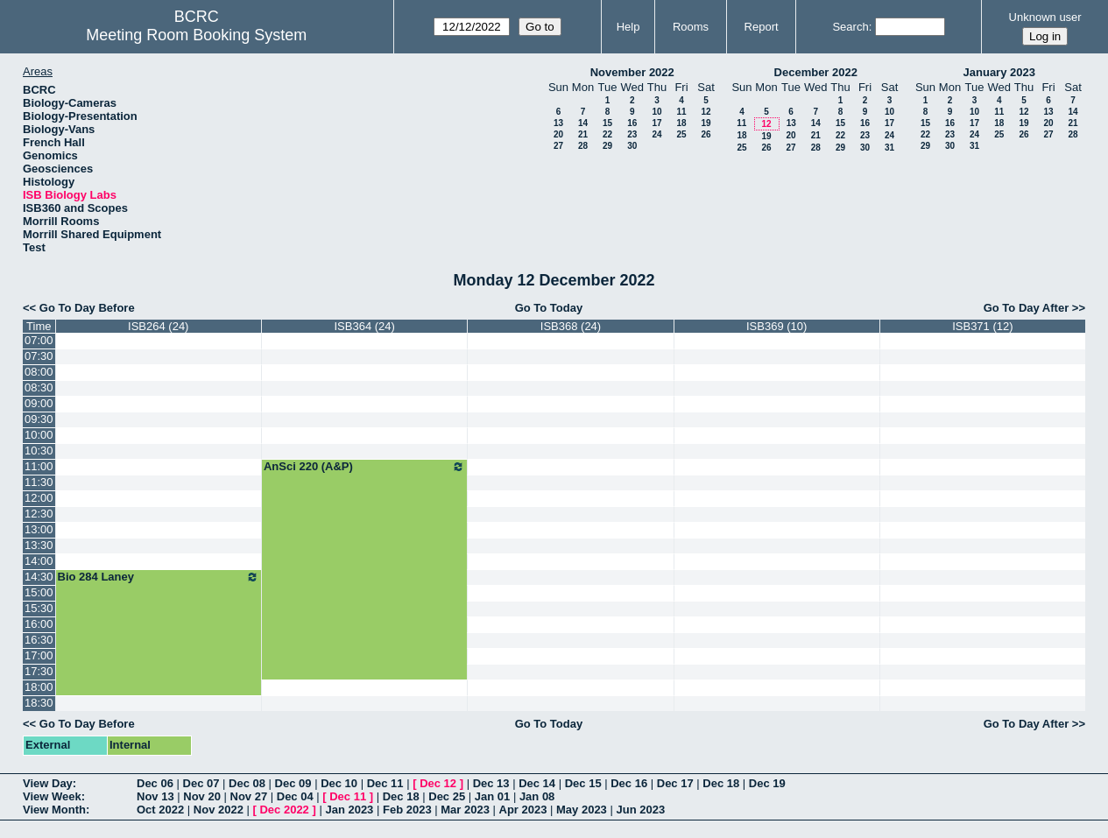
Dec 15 (583, 783)
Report (762, 26)
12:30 (39, 513)
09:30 (39, 419)
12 (705, 111)
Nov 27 (249, 796)
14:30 (39, 576)
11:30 (39, 482)
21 (583, 134)
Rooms (691, 26)
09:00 (39, 403)
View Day (48, 783)
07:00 (39, 340)
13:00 (39, 529)
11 (681, 111)
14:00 (39, 560)
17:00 (39, 655)
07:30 (39, 356)
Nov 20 (202, 796)
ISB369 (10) (776, 326)
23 (632, 134)
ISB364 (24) (364, 326)
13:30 (39, 545)
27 (558, 146)
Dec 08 (247, 783)
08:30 (39, 387)
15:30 (39, 608)
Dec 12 (438, 783)
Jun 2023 (640, 809)
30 (632, 146)
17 (656, 123)
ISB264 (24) (158, 326)
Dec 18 (720, 783)
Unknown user (1045, 17)
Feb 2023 (407, 809)
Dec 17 (675, 783)
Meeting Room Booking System (196, 35)
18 (681, 123)
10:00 (39, 434)
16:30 (39, 639)
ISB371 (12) (982, 326)
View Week (52, 796)
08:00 (39, 371)
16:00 (39, 623)
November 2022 (632, 72)
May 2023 (581, 809)
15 (607, 123)
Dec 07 (201, 783)
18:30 (39, 702)
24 (656, 134)
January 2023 (999, 72)
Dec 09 (293, 783)
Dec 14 (537, 783)
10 (656, 111)
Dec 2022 (283, 809)
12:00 (39, 497)
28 (583, 146)
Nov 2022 (218, 809)
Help (628, 26)
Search (850, 26)
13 (558, 123)
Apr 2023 (523, 809)
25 (681, 134)
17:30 (39, 671)
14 (583, 123)
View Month (54, 809)
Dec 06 (155, 783)
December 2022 (815, 72)
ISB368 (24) (570, 326)
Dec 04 (295, 796)
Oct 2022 (160, 809)
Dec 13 (491, 783)
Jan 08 (536, 796)
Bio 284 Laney (158, 577)
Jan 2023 (349, 809)
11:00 (39, 466)
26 (705, 134)
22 (607, 134)
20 (558, 134)
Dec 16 (628, 783)
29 (607, 146)
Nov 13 (155, 796)
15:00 (39, 592)
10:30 (39, 450)
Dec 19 (767, 783)
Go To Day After (1026, 307)
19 (705, 123)
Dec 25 (446, 796)
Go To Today (549, 307)
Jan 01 (492, 796)
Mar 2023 (465, 809)
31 (889, 147)
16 (632, 123)
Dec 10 (339, 783)
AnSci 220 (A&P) (364, 467)
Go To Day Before (87, 307)
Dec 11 (385, 783)
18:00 (39, 687)
